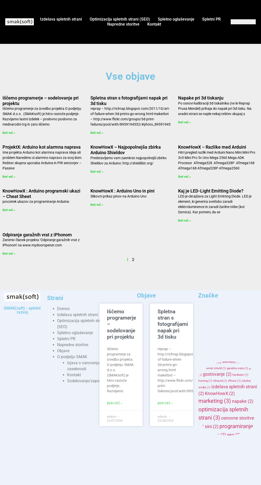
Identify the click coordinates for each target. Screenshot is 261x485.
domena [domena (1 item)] (234, 355)
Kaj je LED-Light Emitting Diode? (210, 190)
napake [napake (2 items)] (242, 401)
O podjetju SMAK (72, 356)
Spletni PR (211, 19)
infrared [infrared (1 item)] (220, 380)
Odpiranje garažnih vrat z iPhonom (37, 234)
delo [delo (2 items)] (218, 354)
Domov (63, 308)
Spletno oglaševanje (176, 19)
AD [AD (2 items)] (217, 319)
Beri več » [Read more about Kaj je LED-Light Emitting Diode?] (184, 220)
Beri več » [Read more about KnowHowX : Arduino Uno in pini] (96, 205)
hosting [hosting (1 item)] (205, 380)
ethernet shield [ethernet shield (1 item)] (214, 368)
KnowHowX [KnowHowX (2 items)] (220, 393)
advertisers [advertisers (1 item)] (207, 326)
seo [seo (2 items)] (234, 434)
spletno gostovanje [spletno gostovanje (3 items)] (225, 469)
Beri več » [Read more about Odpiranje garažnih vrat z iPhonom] (9, 253)
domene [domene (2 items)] (209, 361)
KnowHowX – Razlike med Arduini (212, 147)
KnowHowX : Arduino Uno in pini (122, 190)
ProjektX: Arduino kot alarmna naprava (42, 147)
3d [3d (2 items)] (204, 319)
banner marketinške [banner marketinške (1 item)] (213, 349)
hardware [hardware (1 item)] (240, 374)
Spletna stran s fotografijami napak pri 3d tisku (173, 324)
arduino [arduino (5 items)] (216, 334)
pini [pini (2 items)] (211, 426)
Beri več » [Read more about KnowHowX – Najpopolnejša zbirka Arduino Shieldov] (96, 171)
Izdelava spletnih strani (61, 19)
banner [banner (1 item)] (245, 343)
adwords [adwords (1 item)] (244, 326)
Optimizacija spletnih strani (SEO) (120, 19)
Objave (63, 350)
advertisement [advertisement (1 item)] (235, 319)
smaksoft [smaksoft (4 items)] (216, 450)
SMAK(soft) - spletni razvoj (22, 310)
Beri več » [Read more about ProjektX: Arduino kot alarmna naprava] (9, 176)
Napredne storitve (123, 24)
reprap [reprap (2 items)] (216, 434)
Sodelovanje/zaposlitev (88, 380)
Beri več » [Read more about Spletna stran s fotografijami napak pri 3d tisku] (96, 133)
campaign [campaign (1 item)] (237, 349)
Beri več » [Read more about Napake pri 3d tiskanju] (184, 122)
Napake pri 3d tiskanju (200, 98)
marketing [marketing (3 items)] (214, 401)
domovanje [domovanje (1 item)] (231, 362)
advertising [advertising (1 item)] (227, 326)
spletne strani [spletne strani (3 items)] (228, 460)
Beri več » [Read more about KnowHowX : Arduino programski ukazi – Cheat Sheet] (9, 210)
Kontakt (154, 24)
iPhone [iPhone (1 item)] (234, 380)
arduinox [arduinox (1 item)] (230, 343)
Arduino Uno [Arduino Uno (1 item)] (212, 343)
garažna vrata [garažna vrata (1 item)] (237, 368)
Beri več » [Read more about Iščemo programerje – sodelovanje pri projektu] (9, 133)
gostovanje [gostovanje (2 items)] (217, 374)
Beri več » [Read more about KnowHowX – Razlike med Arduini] (184, 176)
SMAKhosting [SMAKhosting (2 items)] (215, 442)
